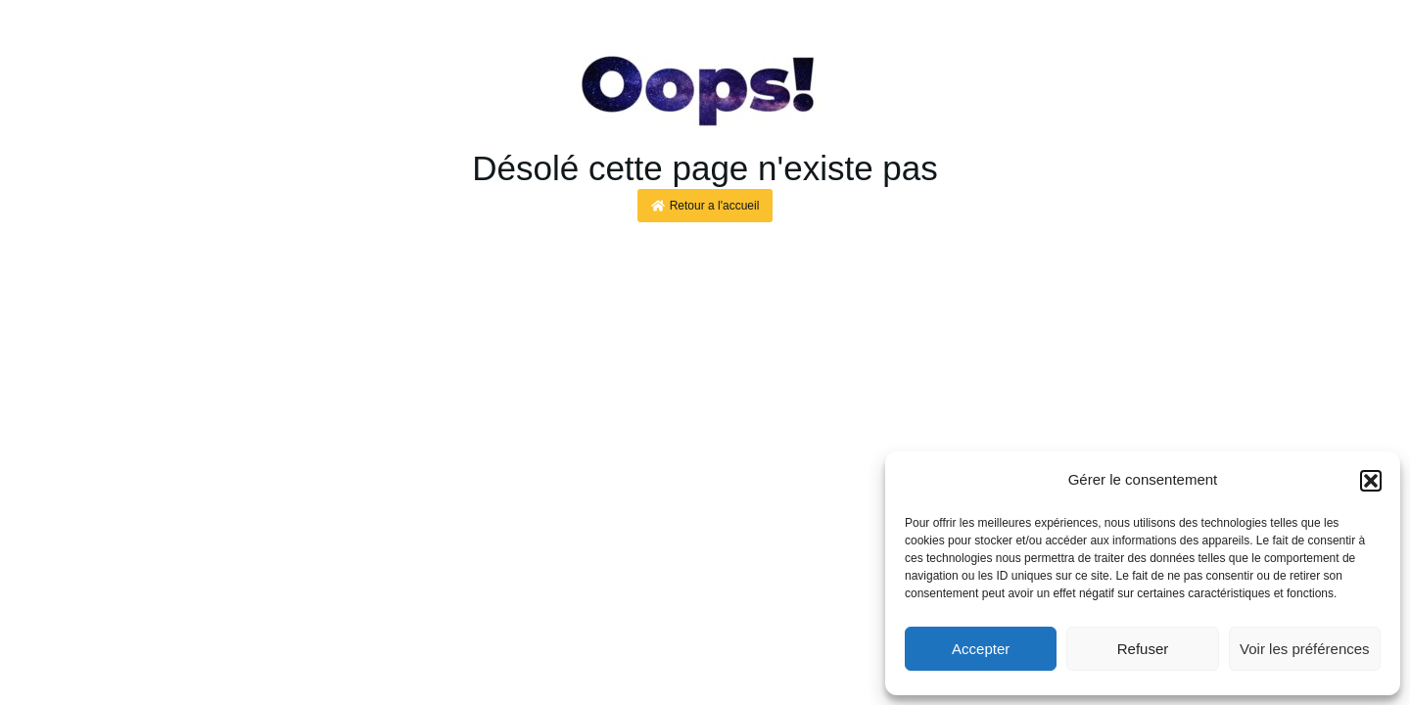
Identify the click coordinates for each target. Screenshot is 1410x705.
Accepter (981, 648)
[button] (1371, 481)
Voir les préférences (1305, 648)
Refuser (1143, 648)
